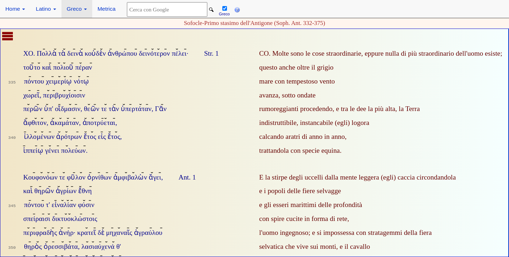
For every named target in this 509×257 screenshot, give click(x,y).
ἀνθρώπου (122, 53)
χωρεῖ (31, 95)
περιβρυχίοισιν (64, 95)
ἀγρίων (66, 191)
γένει (52, 150)
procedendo (316, 108)
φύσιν (86, 204)
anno (338, 136)
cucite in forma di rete (316, 218)
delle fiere (301, 191)
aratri (293, 136)
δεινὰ (75, 53)
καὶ (46, 67)
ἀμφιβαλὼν (130, 177)
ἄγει (155, 177)
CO (264, 53)
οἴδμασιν (67, 108)
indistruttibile (278, 122)
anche (287, 67)
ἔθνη (85, 191)
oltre (303, 67)
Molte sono (288, 53)
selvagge (329, 191)
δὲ (101, 232)
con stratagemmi (379, 232)
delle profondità (340, 204)
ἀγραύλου (148, 232)
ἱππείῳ (33, 150)
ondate (306, 95)
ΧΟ (28, 53)
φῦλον (76, 177)
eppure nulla (382, 53)
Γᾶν (161, 108)
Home (15, 9)
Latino (46, 9)
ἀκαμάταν (64, 122)
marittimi (303, 204)
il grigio (322, 67)
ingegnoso (294, 232)
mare (266, 81)
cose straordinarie (336, 53)
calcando (271, 136)
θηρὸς (33, 246)
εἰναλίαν (64, 204)
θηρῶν (44, 191)
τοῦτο (31, 67)
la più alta (381, 108)
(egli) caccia (398, 177)
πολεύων (73, 150)
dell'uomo (469, 53)
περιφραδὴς (40, 232)
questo (268, 67)
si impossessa (335, 232)
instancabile (316, 122)
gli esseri (276, 204)
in (327, 136)
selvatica (271, 246)
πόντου (34, 81)
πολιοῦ (63, 67)
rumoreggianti (278, 108)
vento (327, 81)
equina (330, 150)
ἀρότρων (69, 136)
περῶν (32, 108)
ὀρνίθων (99, 177)
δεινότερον (154, 53)
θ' (119, 246)
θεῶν (91, 108)
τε (104, 108)
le (307, 53)
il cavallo (357, 246)
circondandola (436, 177)
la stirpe (276, 177)
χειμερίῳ (59, 81)
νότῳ (81, 81)
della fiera (418, 232)
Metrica (106, 9)
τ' (48, 204)
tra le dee (353, 108)
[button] (237, 9)
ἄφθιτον (34, 122)
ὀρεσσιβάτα (61, 246)
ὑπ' (48, 108)
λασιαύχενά (98, 246)
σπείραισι (36, 218)
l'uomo (268, 232)
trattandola (274, 150)
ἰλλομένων (39, 136)
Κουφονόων (40, 177)
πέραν (83, 67)
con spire (272, 218)
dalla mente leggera (352, 177)
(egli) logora (352, 122)
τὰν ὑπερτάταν (130, 108)
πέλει (179, 53)
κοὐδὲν (95, 53)
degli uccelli (306, 177)
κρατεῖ (86, 232)
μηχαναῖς (119, 232)
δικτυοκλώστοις (74, 218)
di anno (312, 136)
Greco (77, 9)
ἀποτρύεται (99, 122)
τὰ (61, 53)
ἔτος (90, 136)
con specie (305, 150)
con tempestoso (296, 81)
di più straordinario (427, 53)
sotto (289, 95)
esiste (492, 53)
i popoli (275, 191)
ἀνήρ (66, 232)
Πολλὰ (46, 53)
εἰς (102, 136)
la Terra (409, 108)
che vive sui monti (310, 246)
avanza (268, 95)
